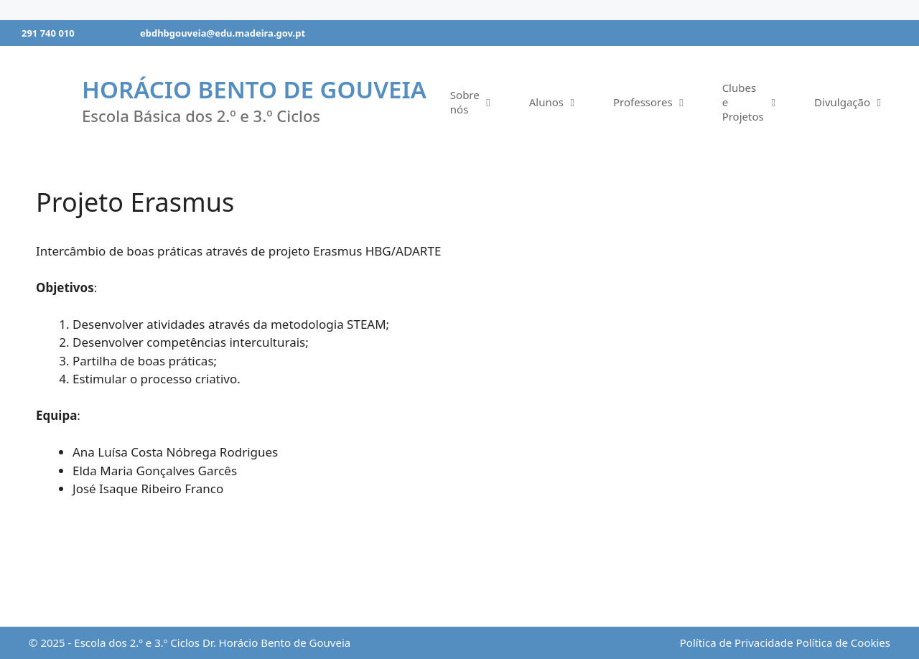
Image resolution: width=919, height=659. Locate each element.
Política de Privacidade (736, 642)
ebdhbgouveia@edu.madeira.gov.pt (222, 33)
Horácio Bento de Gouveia (254, 89)
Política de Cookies (843, 642)
